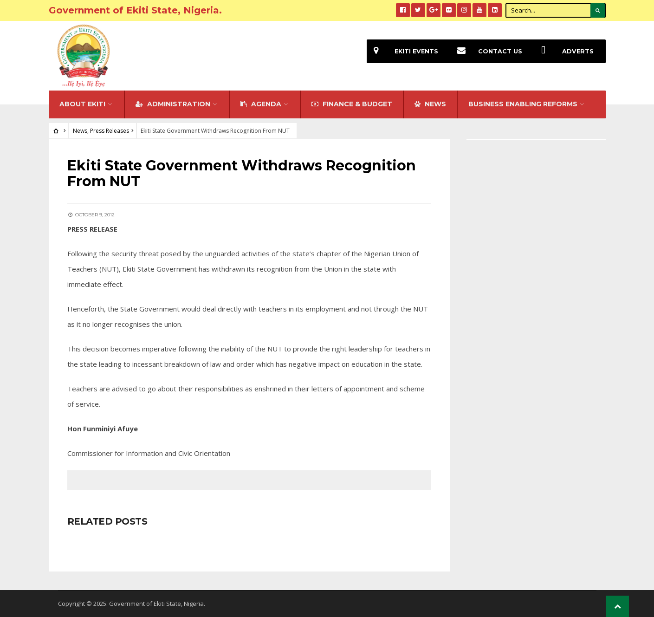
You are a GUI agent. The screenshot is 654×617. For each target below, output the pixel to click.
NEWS (430, 104)
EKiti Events (402, 51)
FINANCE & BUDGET (351, 104)
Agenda (260, 104)
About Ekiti (82, 104)
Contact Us (486, 51)
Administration (173, 104)
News (80, 131)
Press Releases (109, 131)
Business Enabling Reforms (522, 104)
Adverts (564, 51)
